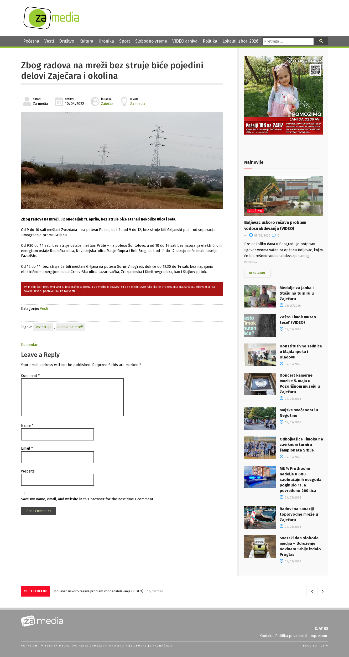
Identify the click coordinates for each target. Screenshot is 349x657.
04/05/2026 (290, 329)
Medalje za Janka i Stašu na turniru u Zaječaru (297, 293)
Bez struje (42, 327)
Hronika (106, 41)
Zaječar (107, 103)
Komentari (29, 344)
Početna (31, 41)
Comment (30, 375)
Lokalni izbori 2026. (240, 41)
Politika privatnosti (291, 636)
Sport (124, 41)
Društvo (66, 41)
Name (27, 425)
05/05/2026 (259, 235)
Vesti (49, 41)
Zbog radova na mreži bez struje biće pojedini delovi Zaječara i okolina (112, 70)
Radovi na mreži (70, 327)
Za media (137, 103)
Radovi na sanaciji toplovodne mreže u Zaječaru (299, 514)
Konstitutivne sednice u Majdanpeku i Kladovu (301, 352)
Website (28, 471)
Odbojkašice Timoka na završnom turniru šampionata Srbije (301, 445)
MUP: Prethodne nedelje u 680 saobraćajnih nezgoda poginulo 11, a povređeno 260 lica (300, 479)
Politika (210, 41)
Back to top (315, 645)
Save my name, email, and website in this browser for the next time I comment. (87, 499)
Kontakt (266, 636)
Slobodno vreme (151, 41)
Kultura (86, 41)
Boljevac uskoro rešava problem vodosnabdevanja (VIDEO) (98, 591)
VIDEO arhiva (184, 41)
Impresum (318, 636)
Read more (257, 273)
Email (27, 448)
